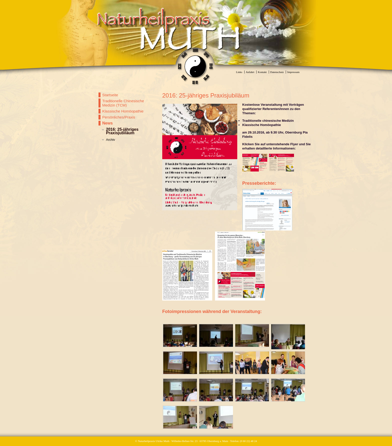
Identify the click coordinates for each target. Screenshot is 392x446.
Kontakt (262, 72)
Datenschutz (277, 72)
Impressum (293, 72)
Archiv (110, 140)
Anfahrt (250, 72)
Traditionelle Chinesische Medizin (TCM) (123, 103)
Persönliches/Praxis (118, 117)
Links (239, 72)
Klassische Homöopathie (123, 111)
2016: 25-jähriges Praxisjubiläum (122, 131)
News (107, 123)
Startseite (110, 95)
